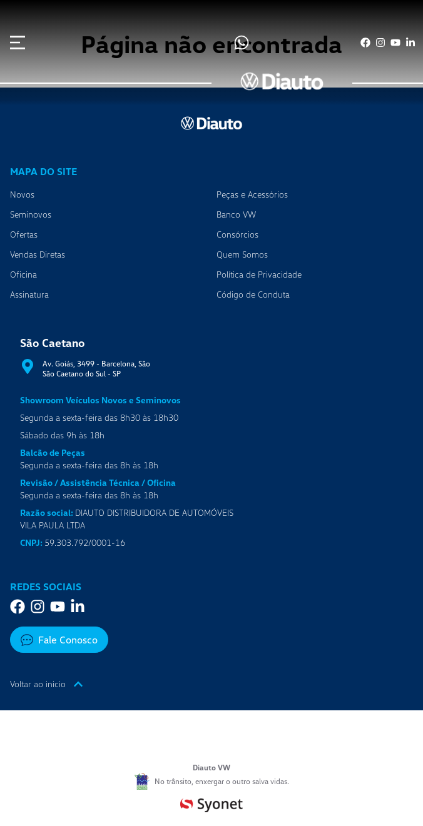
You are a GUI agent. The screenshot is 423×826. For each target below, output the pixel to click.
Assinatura (29, 294)
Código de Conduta (253, 294)
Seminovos (30, 214)
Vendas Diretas (37, 254)
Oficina (23, 274)
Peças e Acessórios (252, 194)
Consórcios (237, 234)
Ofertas (24, 234)
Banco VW (236, 214)
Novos (22, 194)
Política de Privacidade (259, 274)
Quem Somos (242, 254)
